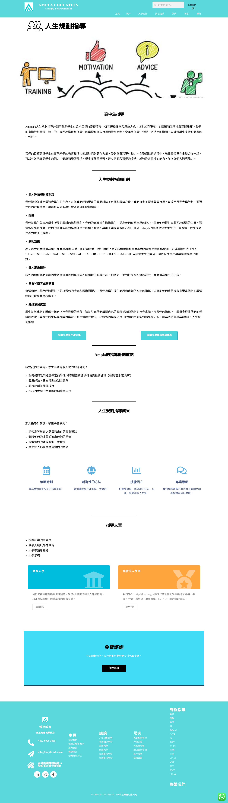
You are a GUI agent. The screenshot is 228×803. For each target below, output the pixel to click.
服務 (175, 13)
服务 (137, 733)
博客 (187, 13)
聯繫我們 (177, 784)
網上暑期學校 (140, 750)
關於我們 (72, 740)
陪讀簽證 (137, 758)
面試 (172, 714)
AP (171, 726)
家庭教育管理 (140, 738)
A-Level (173, 730)
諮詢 (103, 733)
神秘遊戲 (137, 742)
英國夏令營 (139, 746)
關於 (129, 13)
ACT (172, 722)
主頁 (117, 14)
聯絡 (199, 14)
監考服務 (137, 754)
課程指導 (160, 13)
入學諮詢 (143, 13)
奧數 (172, 718)
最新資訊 (72, 748)
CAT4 (172, 734)
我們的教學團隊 (76, 744)
